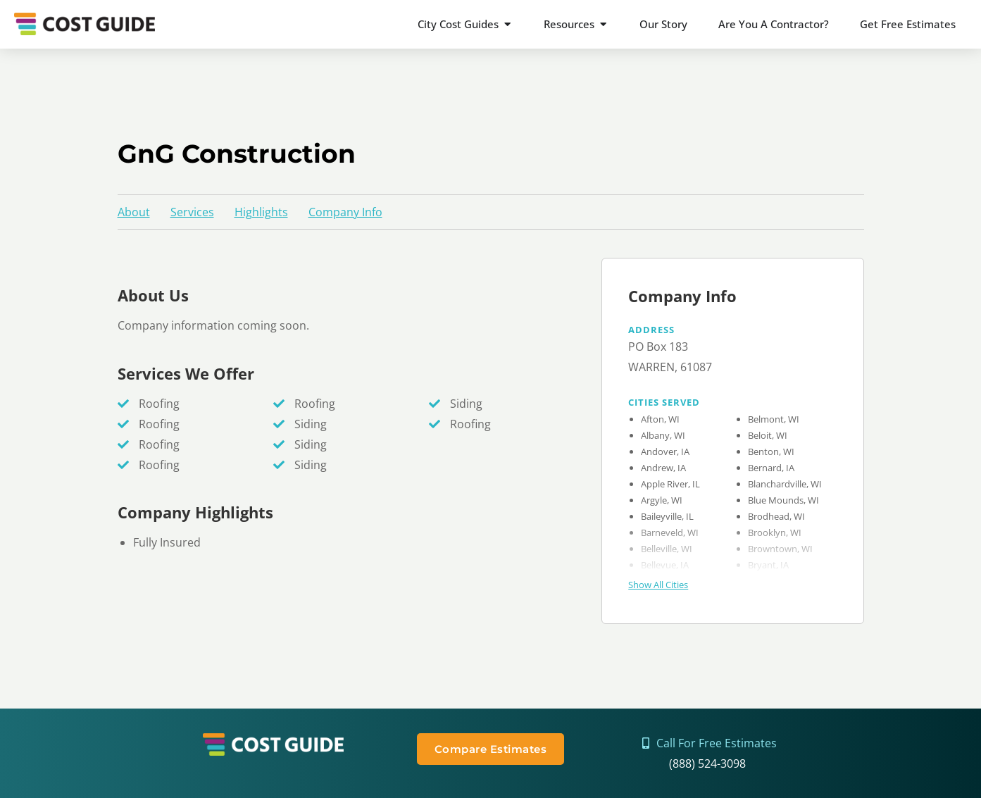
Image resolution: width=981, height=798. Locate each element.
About (134, 212)
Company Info (345, 212)
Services (192, 212)
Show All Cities (658, 584)
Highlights (261, 212)
